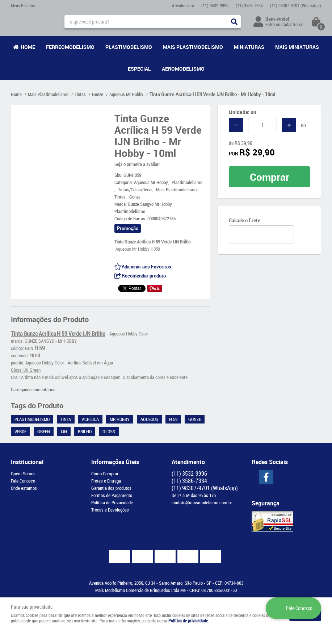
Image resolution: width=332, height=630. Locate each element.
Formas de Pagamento (111, 495)
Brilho (85, 431)
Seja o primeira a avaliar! (137, 164)
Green (43, 431)
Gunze (194, 419)
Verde (20, 431)
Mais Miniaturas (297, 46)
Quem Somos (23, 473)
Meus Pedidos (23, 5)
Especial (139, 68)
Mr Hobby (120, 419)
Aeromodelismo (183, 68)
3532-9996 (214, 5)
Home (28, 46)
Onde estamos (24, 488)
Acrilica (90, 419)
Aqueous (149, 419)
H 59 (173, 419)
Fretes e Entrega (106, 480)
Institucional (27, 462)
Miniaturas (249, 46)
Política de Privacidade (112, 502)
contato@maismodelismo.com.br (202, 502)
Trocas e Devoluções (110, 509)
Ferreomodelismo (70, 46)
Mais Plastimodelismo (193, 46)
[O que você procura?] (234, 21)
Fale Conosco (23, 480)
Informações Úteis (115, 462)
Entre (270, 24)
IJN (64, 431)
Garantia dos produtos (111, 488)
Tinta (65, 419)
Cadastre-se (292, 24)
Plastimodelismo (128, 46)
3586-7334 (249, 5)
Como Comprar (104, 473)
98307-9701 (295, 5)
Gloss (108, 431)
